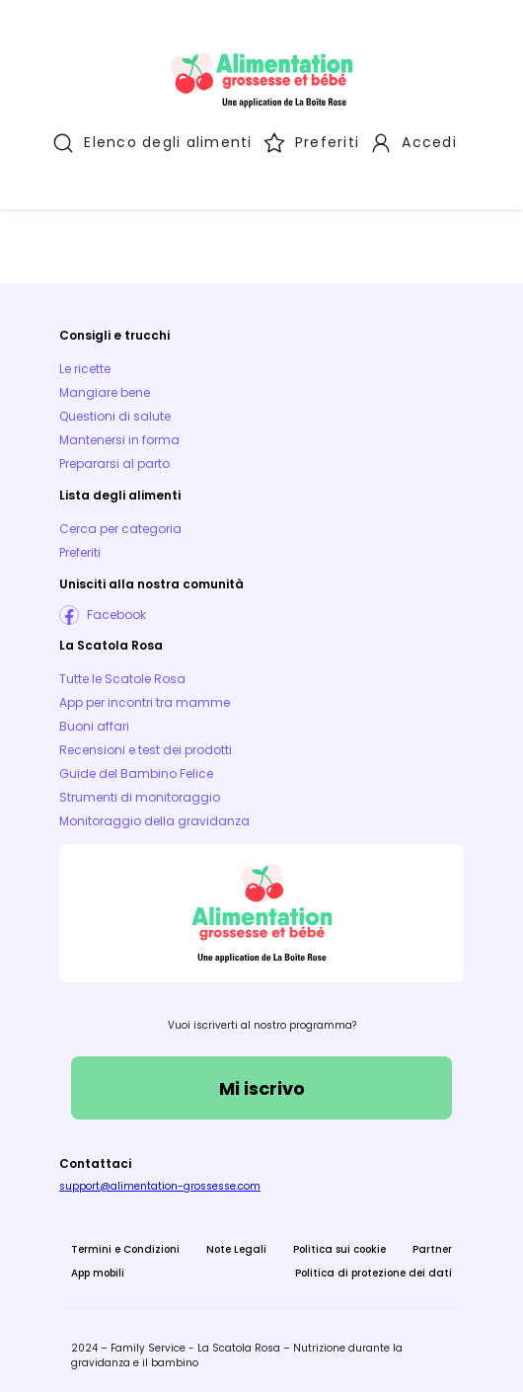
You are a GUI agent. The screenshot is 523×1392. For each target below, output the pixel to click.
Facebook (116, 612)
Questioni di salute (115, 414)
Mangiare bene (104, 390)
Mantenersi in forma (119, 437)
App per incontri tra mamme (144, 700)
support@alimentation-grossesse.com (160, 1184)
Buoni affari (94, 724)
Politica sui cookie (339, 1247)
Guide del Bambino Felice (136, 771)
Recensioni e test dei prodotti (145, 747)
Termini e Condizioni (125, 1247)
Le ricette (85, 366)
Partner (432, 1247)
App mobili (97, 1271)
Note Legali (236, 1247)
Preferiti (80, 550)
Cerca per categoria (120, 526)
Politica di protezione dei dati (373, 1271)
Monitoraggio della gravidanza (154, 819)
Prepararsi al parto (114, 461)
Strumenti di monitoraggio (139, 795)
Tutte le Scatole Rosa (122, 676)
